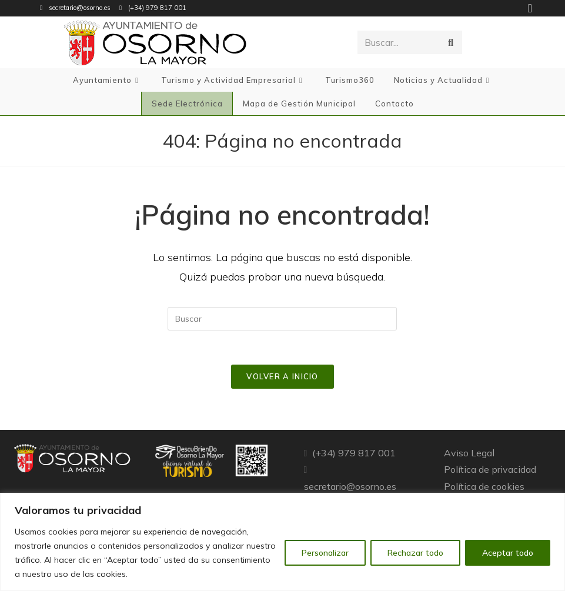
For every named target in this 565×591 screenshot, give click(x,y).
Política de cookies (484, 488)
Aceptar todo (507, 552)
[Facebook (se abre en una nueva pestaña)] (528, 8)
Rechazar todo (415, 552)
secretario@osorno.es (80, 8)
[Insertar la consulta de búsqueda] (282, 318)
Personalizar (325, 552)
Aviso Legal (469, 454)
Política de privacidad (490, 471)
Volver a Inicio (282, 377)
